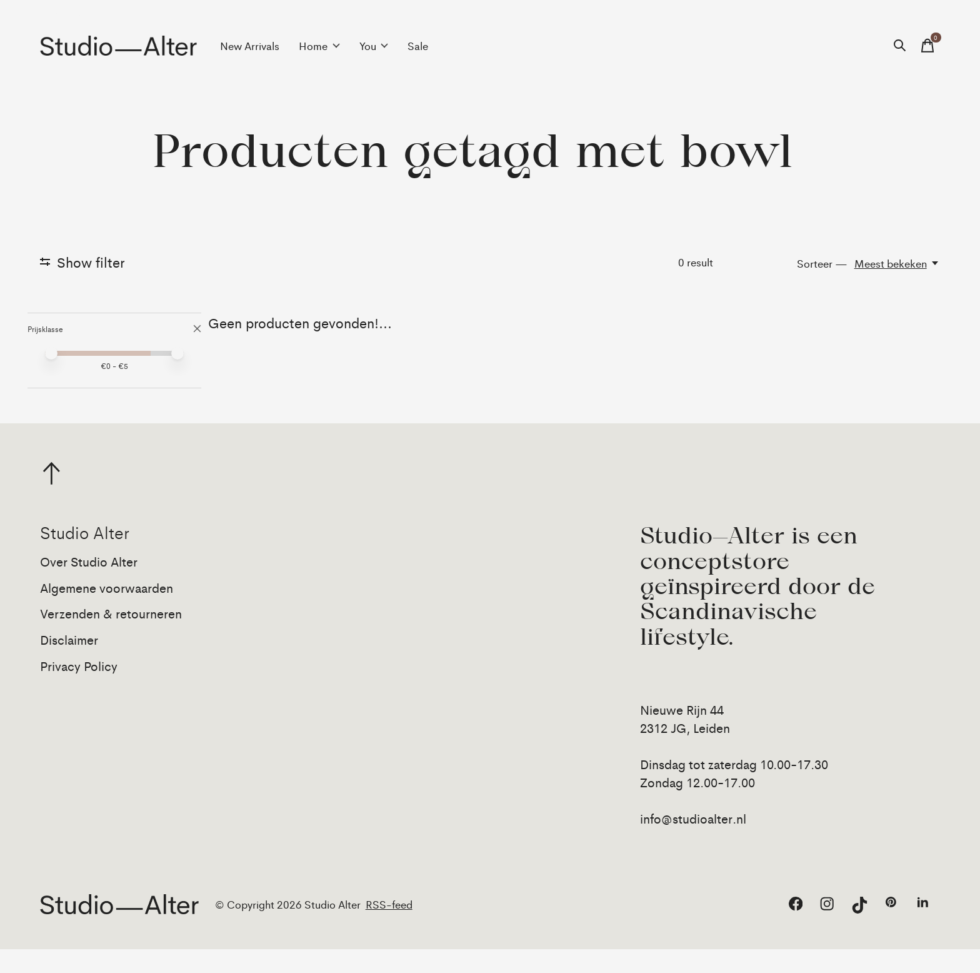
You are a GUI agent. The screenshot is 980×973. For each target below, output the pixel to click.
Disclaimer (69, 663)
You (374, 45)
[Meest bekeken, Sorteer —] (897, 263)
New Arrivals (249, 45)
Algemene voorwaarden (106, 611)
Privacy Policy (79, 689)
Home (319, 45)
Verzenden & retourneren (111, 637)
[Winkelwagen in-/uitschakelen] (927, 45)
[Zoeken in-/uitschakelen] (900, 45)
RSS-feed (389, 927)
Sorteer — (822, 263)
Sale (418, 45)
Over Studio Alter (89, 585)
